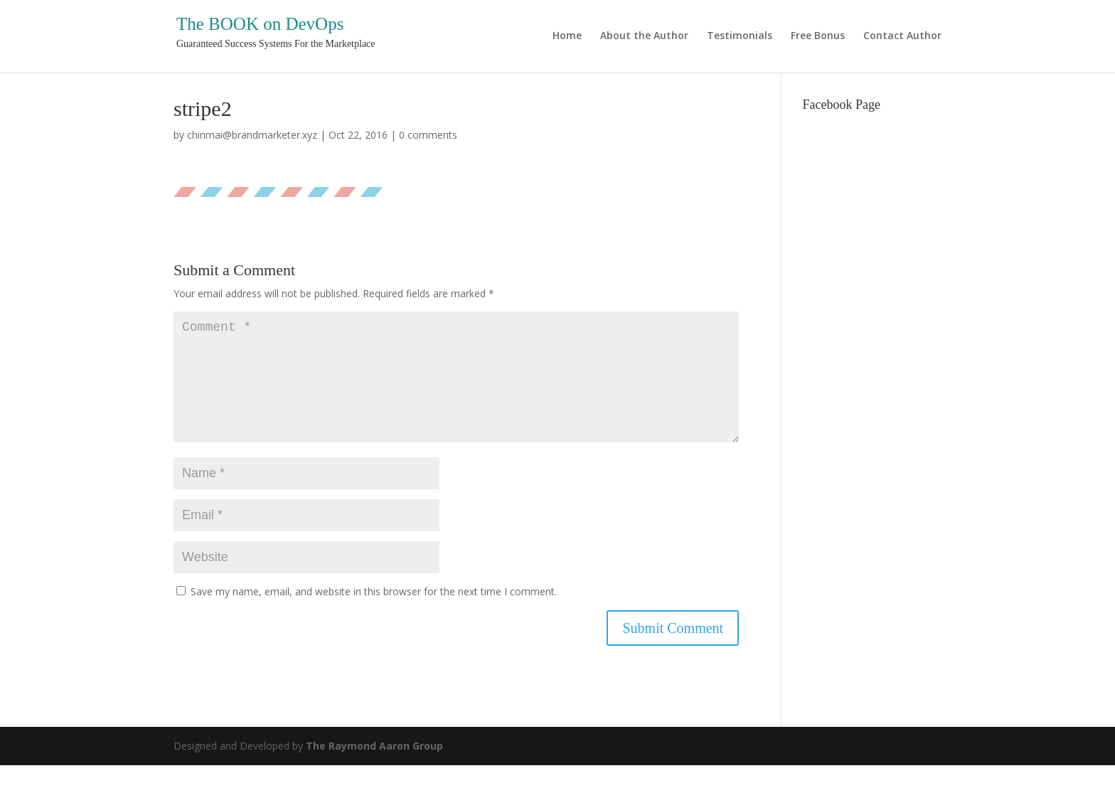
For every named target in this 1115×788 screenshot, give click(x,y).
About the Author (644, 36)
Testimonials (739, 36)
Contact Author (902, 36)
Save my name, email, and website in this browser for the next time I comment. (374, 614)
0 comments (428, 135)
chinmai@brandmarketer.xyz (252, 135)
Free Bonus (818, 36)
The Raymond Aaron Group (374, 768)
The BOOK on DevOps (259, 23)
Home (567, 36)
